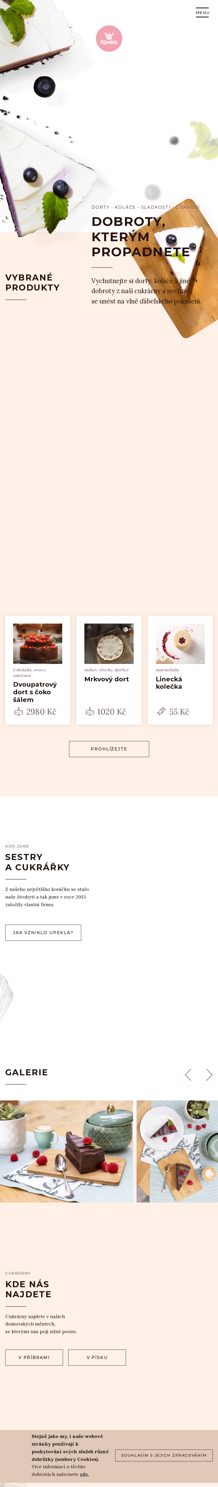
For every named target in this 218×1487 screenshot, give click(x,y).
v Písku (97, 1357)
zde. (84, 1474)
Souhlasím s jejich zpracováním (164, 1455)
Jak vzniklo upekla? (43, 932)
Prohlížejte (109, 749)
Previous (187, 1074)
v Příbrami (34, 1357)
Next (209, 1074)
